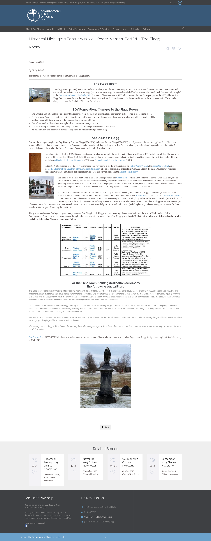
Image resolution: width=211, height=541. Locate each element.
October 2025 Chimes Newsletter (130, 462)
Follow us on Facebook (35, 523)
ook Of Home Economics (73, 160)
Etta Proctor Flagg (37, 337)
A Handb (58, 160)
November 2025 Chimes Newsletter (90, 462)
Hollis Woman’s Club (139, 166)
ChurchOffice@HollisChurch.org (96, 517)
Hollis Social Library (128, 172)
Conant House (122, 178)
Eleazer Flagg (142, 195)
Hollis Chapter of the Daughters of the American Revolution (74, 169)
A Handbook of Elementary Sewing (110, 160)
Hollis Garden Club (160, 166)
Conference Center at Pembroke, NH (75, 95)
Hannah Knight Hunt (172, 195)
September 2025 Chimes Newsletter (169, 462)
